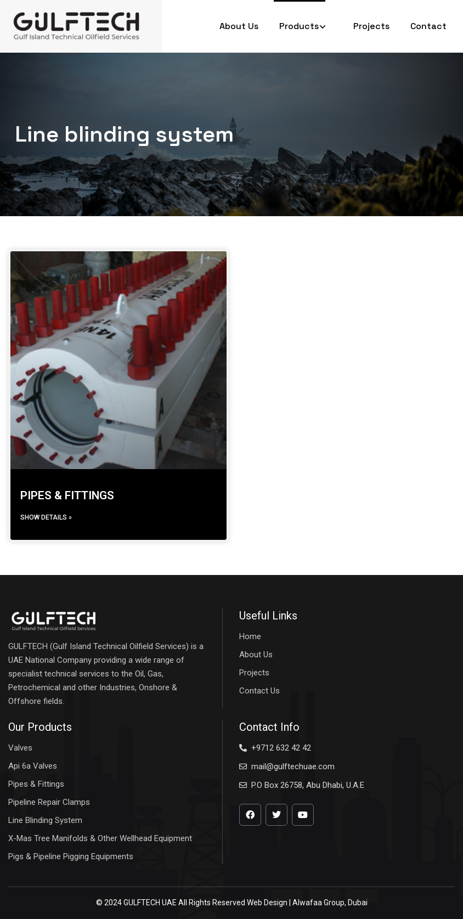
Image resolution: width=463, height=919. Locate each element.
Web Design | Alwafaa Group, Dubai (307, 902)
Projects (371, 26)
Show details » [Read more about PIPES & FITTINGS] (46, 517)
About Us (238, 26)
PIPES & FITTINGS (67, 495)
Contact (428, 26)
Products (305, 26)
